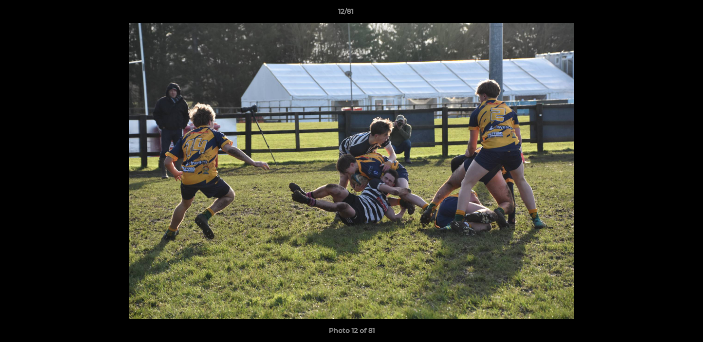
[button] (663, 14)
